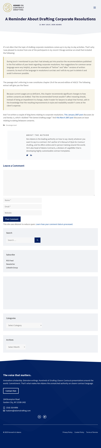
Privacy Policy (67, 432)
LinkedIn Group (12, 268)
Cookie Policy (79, 432)
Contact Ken (11, 391)
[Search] (37, 240)
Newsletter (10, 264)
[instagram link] (39, 416)
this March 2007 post (64, 117)
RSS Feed (10, 260)
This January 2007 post (73, 114)
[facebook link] (44, 416)
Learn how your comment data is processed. (54, 224)
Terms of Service (92, 432)
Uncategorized (11, 125)
